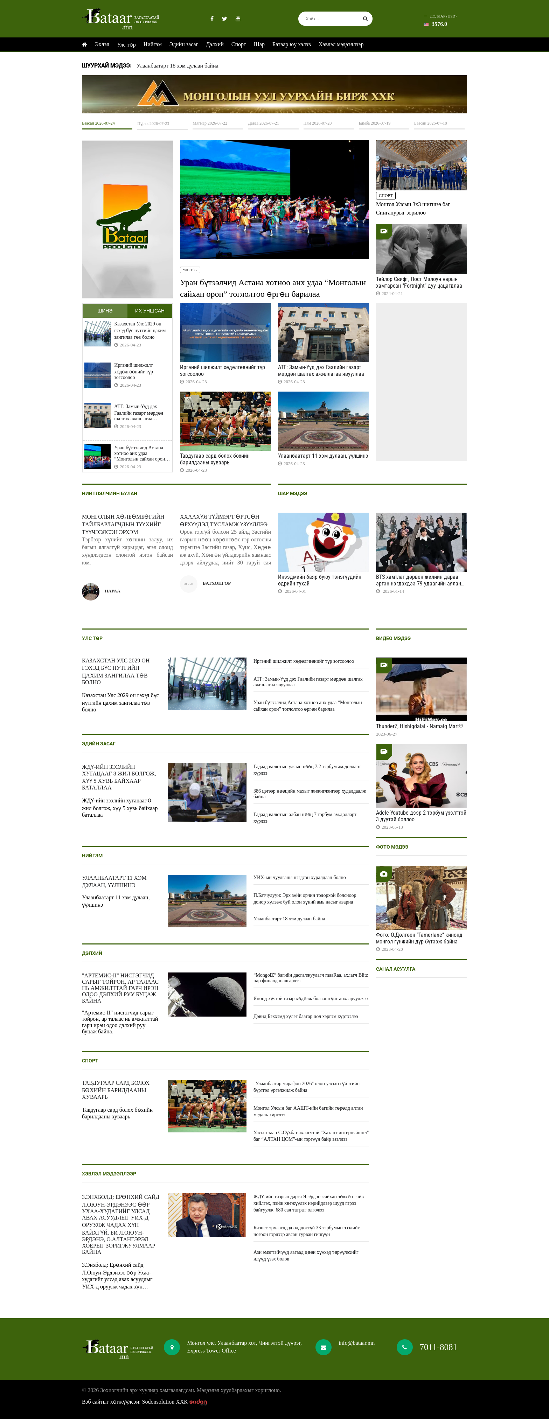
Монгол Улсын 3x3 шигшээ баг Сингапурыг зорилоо (413, 208)
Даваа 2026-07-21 (263, 123)
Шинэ (104, 311)
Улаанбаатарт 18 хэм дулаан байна (177, 66)
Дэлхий (215, 44)
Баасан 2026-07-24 (98, 123)
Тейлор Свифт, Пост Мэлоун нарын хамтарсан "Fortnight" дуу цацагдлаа (419, 282)
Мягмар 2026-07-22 (210, 123)
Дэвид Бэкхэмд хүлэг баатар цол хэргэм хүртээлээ (305, 1016)
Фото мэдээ (392, 847)
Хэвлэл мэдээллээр (341, 44)
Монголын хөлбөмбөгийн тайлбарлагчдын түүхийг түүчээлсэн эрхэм (123, 524)
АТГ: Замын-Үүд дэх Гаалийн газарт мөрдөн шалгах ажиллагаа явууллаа (138, 413)
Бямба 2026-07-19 (374, 123)
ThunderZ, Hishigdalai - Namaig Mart (417, 726)
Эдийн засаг (183, 44)
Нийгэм (153, 44)
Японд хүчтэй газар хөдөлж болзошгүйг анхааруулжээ (310, 998)
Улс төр (126, 45)
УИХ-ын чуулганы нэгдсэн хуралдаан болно (299, 877)
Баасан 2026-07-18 (430, 123)
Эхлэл (102, 44)
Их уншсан (150, 311)
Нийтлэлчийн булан (109, 493)
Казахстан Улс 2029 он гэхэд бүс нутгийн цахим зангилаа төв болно (140, 330)
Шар (259, 44)
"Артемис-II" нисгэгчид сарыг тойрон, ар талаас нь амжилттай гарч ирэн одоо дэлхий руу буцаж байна (120, 988)
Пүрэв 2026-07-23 (153, 123)
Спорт (238, 44)
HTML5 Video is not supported (274, 94)
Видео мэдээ (393, 638)
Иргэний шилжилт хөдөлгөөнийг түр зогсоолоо (133, 371)
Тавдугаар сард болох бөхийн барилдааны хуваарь (215, 459)
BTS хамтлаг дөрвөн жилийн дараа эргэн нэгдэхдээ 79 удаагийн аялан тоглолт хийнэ (418, 583)
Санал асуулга (395, 969)
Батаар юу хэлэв (291, 44)
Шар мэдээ (292, 493)
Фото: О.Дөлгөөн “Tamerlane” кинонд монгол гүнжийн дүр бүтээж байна (419, 938)
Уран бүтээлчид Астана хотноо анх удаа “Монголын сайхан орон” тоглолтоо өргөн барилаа (140, 453)
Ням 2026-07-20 (318, 123)
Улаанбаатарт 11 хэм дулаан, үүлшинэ (323, 455)
